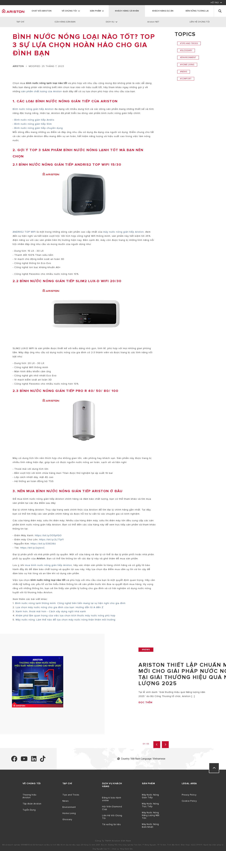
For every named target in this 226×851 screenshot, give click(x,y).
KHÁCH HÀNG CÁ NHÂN (127, 11)
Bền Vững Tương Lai (197, 11)
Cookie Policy (189, 801)
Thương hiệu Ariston (29, 796)
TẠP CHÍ (20, 22)
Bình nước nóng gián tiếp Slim (33, 123)
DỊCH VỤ (110, 22)
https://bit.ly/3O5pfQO (49, 535)
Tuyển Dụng (29, 810)
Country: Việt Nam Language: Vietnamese (141, 758)
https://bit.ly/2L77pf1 (51, 539)
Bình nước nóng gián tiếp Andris (34, 119)
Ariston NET (153, 22)
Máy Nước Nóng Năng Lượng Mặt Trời (150, 815)
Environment (69, 807)
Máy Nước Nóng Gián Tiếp (150, 796)
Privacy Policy (189, 794)
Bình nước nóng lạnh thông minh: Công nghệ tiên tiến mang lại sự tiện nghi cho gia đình (70, 603)
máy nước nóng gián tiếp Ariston (123, 231)
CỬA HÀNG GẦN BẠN (65, 22)
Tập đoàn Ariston (32, 803)
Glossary (67, 819)
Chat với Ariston (41, 11)
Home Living (69, 813)
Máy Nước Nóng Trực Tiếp (150, 805)
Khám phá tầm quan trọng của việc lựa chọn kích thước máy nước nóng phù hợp (65, 615)
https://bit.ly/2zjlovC (33, 547)
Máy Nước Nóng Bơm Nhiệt (150, 825)
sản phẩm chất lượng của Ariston (41, 91)
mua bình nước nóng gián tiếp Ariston (48, 565)
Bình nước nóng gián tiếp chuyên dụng (38, 128)
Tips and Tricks (70, 794)
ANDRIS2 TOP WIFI (24, 231)
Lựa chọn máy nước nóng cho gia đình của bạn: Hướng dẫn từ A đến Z (59, 607)
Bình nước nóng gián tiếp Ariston (34, 109)
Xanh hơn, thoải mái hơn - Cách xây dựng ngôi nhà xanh (51, 611)
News (65, 801)
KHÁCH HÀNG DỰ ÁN (162, 11)
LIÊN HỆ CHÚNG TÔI (200, 22)
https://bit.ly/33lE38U (44, 543)
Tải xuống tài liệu (111, 824)
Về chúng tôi (69, 11)
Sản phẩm (95, 11)
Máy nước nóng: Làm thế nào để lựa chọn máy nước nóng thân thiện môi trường (65, 619)
